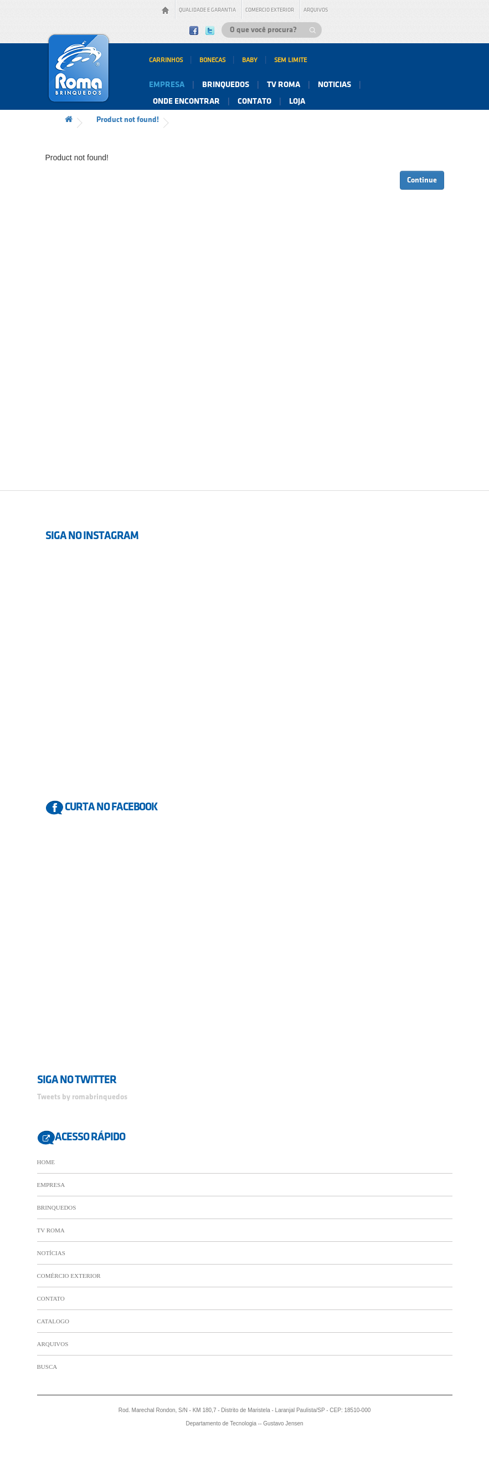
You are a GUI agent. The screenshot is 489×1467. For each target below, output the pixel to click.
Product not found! (127, 119)
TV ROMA (51, 1230)
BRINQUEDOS (56, 1207)
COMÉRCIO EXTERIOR (69, 1275)
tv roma (283, 85)
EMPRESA (51, 1184)
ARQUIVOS (53, 1344)
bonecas (212, 60)
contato (254, 101)
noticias (334, 85)
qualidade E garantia (207, 10)
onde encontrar (186, 101)
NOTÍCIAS (51, 1253)
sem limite (290, 60)
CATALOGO (53, 1321)
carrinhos (166, 60)
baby (250, 60)
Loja (297, 101)
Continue (422, 180)
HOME (46, 1162)
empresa (166, 85)
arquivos (315, 10)
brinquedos (225, 85)
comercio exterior (269, 10)
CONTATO (51, 1298)
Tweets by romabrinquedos (82, 1096)
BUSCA (47, 1366)
